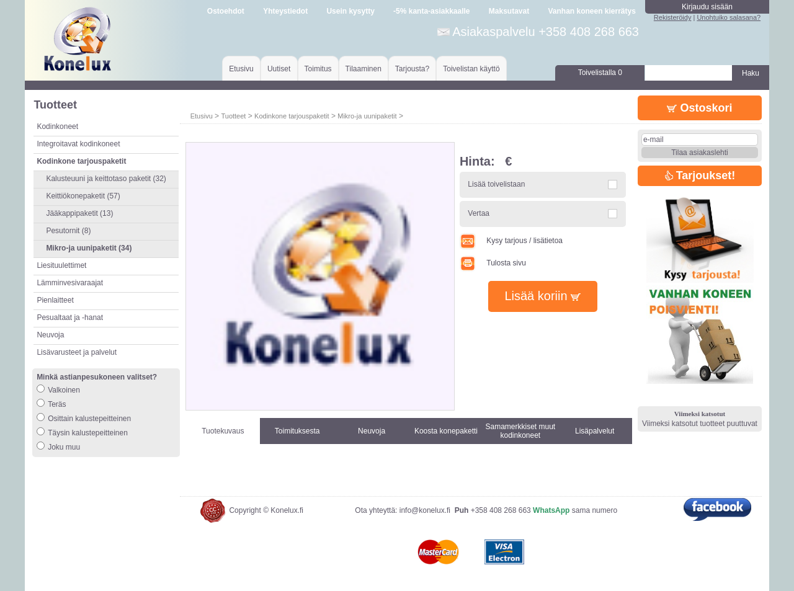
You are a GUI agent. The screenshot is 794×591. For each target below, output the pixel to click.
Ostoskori (699, 108)
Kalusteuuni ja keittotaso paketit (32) (106, 178)
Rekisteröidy (673, 17)
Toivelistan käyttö (471, 68)
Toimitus (318, 68)
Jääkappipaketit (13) (79, 213)
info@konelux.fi (424, 510)
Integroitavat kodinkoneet (78, 144)
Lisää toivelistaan (496, 184)
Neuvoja (50, 335)
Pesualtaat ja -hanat (70, 317)
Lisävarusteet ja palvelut (77, 352)
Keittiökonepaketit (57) (83, 196)
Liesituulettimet (61, 265)
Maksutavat (509, 11)
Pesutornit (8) (68, 230)
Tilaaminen (363, 68)
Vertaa (478, 213)
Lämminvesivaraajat (70, 282)
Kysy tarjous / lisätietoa (511, 240)
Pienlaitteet (55, 300)
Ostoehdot (225, 11)
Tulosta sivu (493, 263)
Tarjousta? (412, 68)
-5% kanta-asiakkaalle (431, 11)
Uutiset (278, 68)
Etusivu (241, 68)
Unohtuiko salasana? (729, 17)
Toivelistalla (600, 72)
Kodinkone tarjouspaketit (291, 116)
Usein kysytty (350, 11)
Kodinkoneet (57, 126)
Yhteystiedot (285, 11)
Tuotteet (233, 116)
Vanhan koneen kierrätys (591, 11)
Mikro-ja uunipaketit (366, 116)
